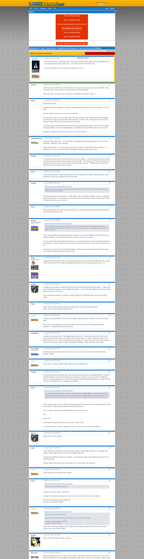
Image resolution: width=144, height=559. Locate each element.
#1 (110, 84)
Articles (50, 8)
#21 (110, 480)
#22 (110, 508)
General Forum (51, 48)
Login (106, 8)
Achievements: (35, 74)
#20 (110, 469)
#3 (110, 138)
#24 (110, 552)
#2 (110, 100)
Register (112, 8)
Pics (55, 8)
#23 (110, 534)
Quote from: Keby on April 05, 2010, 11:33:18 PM (58, 223)
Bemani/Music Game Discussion (67, 48)
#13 (110, 333)
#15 (110, 360)
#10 (110, 284)
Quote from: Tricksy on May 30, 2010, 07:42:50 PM (58, 390)
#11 (110, 303)
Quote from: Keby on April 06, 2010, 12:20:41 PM (58, 186)
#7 (110, 206)
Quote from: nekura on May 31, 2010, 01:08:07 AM (58, 484)
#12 (110, 315)
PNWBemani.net (34, 48)
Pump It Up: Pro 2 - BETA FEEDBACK (90, 48)
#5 (110, 171)
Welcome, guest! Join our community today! (71, 43)
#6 (110, 183)
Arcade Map (43, 8)
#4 (110, 155)
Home (30, 8)
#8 (110, 220)
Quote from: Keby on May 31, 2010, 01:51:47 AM (57, 511)
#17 (110, 387)
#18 (110, 433)
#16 (110, 371)
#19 (110, 447)
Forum (36, 8)
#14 (110, 348)
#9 (110, 257)
